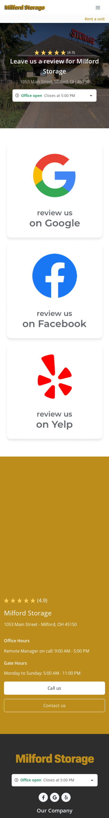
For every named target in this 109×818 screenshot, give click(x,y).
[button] (43, 797)
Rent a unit (95, 18)
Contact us (54, 705)
